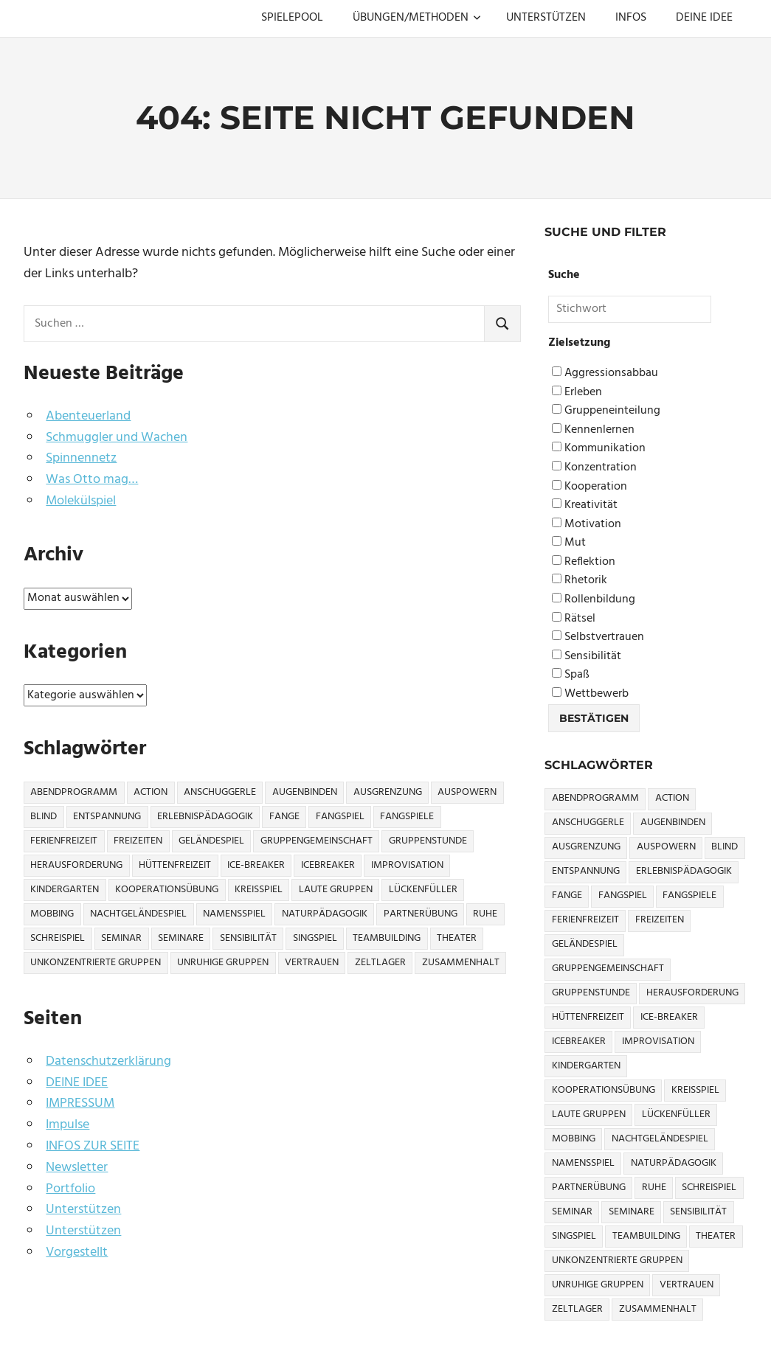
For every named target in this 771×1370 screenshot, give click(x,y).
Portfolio (70, 1189)
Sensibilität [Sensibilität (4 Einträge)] (248, 938)
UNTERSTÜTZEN (546, 17)
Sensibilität (586, 656)
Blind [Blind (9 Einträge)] (43, 816)
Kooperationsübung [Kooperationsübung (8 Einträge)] (166, 889)
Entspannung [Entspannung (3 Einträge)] (107, 816)
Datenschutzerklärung (108, 1061)
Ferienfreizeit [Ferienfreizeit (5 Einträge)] (63, 840)
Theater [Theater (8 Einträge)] (457, 938)
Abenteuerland (88, 416)
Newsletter (77, 1167)
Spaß (571, 675)
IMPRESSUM (80, 1103)
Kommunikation (599, 448)
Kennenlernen (593, 430)
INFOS (630, 17)
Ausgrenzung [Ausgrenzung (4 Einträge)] (387, 792)
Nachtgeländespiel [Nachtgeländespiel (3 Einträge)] (138, 913)
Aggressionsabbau (605, 373)
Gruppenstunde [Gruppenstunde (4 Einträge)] (428, 840)
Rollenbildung (593, 600)
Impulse (67, 1125)
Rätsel (573, 619)
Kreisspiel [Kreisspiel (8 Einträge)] (259, 889)
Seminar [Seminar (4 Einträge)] (121, 938)
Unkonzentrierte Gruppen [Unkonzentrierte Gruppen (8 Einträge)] (95, 962)
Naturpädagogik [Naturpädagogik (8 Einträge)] (324, 913)
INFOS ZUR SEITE (92, 1146)
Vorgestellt (77, 1252)
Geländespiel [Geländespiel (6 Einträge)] (211, 840)
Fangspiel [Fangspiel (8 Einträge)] (340, 816)
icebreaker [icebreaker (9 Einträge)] (328, 865)
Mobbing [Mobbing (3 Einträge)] (52, 913)
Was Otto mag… (92, 479)
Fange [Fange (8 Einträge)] (284, 816)
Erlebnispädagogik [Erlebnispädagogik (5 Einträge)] (205, 816)
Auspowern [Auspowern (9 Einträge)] (467, 792)
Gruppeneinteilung (606, 411)
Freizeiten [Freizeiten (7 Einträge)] (138, 840)
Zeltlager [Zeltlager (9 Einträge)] (380, 962)
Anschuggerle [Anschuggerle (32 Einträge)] (220, 792)
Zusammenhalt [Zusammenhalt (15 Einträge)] (460, 962)
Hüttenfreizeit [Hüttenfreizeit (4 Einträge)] (175, 865)
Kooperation (589, 487)
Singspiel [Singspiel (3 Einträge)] (315, 938)
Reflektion (583, 562)
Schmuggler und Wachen (116, 437)
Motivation (586, 524)
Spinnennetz (81, 458)
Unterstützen (83, 1209)
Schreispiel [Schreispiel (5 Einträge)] (57, 938)
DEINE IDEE (704, 17)
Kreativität (585, 505)
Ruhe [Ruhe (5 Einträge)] (485, 913)
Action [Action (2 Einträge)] (150, 792)
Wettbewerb (590, 694)
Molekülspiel (81, 501)
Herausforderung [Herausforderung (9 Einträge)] (76, 865)
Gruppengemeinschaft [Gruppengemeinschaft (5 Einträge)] (316, 840)
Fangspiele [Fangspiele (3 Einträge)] (407, 816)
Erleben (577, 392)
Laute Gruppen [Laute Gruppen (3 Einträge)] (336, 889)
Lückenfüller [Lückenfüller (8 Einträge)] (423, 889)
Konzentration (594, 468)
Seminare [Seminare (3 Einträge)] (181, 938)
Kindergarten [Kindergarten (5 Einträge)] (64, 889)
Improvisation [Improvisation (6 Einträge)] (407, 865)
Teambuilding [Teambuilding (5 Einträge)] (387, 938)
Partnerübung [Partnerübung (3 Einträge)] (420, 913)
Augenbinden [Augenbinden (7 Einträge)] (304, 792)
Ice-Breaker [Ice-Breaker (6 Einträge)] (256, 865)
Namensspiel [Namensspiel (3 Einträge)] (234, 913)
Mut (569, 543)
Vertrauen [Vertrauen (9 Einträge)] (312, 962)
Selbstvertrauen (598, 637)
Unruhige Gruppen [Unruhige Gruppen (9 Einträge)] (223, 962)
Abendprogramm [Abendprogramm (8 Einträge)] (73, 792)
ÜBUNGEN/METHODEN (417, 17)
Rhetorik (579, 580)
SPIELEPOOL (292, 17)
